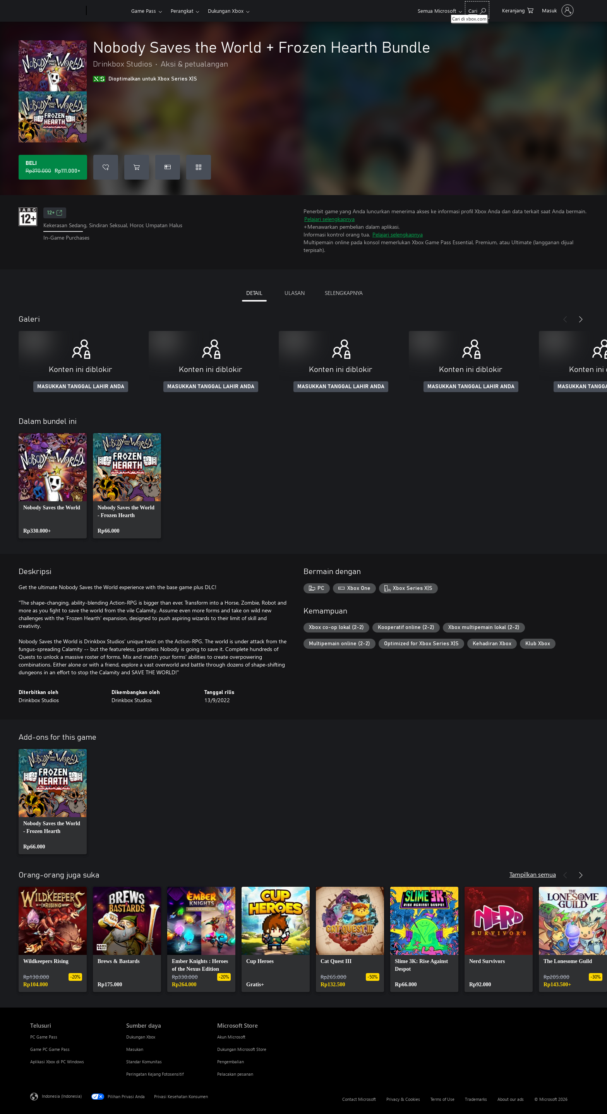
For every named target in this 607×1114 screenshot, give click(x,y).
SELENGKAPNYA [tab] (344, 292)
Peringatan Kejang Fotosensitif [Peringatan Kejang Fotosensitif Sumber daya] (154, 1073)
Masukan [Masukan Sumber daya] (134, 1049)
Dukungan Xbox (225, 10)
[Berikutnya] (580, 319)
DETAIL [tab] (254, 292)
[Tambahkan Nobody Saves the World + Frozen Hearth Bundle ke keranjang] (136, 167)
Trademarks (476, 1099)
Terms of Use (442, 1099)
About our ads (510, 1099)
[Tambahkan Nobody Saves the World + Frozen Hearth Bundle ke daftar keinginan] (105, 167)
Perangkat (182, 10)
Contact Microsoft (359, 1099)
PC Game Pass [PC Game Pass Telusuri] (43, 1036)
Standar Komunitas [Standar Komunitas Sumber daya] (144, 1061)
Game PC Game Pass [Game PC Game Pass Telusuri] (50, 1049)
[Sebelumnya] (565, 319)
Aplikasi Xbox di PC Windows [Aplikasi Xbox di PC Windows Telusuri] (57, 1061)
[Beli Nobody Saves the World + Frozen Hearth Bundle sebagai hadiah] (167, 167)
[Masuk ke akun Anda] (557, 10)
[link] (53, 485)
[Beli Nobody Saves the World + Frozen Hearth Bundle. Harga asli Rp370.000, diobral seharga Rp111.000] (53, 167)
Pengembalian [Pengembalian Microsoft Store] (230, 1061)
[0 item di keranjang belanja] (517, 10)
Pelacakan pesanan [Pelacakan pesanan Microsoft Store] (235, 1073)
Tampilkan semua (532, 874)
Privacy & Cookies (403, 1099)
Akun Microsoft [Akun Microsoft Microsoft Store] (231, 1036)
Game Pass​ (143, 10)
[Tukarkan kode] (198, 167)
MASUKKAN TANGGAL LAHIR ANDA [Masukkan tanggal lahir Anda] (80, 386)
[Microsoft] (56, 10)
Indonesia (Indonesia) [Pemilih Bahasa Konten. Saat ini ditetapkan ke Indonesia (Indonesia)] (62, 1096)
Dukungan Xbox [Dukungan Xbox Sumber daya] (140, 1036)
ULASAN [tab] (295, 292)
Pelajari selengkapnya (329, 219)
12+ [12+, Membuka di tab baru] (54, 213)
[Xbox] (107, 10)
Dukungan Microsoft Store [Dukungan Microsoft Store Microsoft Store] (241, 1049)
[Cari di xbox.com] (477, 10)
